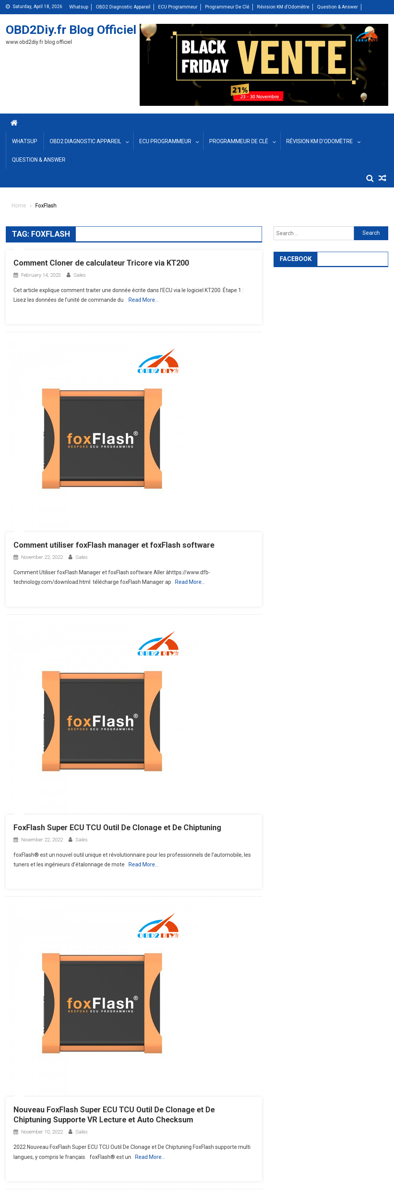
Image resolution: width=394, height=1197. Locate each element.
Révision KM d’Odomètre (283, 7)
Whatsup (78, 7)
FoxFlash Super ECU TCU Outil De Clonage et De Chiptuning (117, 827)
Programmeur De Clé (227, 7)
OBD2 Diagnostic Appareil (123, 7)
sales (79, 275)
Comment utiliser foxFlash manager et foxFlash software (113, 545)
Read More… (144, 300)
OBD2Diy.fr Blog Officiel (71, 29)
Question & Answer (337, 7)
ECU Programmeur (177, 7)
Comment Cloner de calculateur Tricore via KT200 (101, 262)
